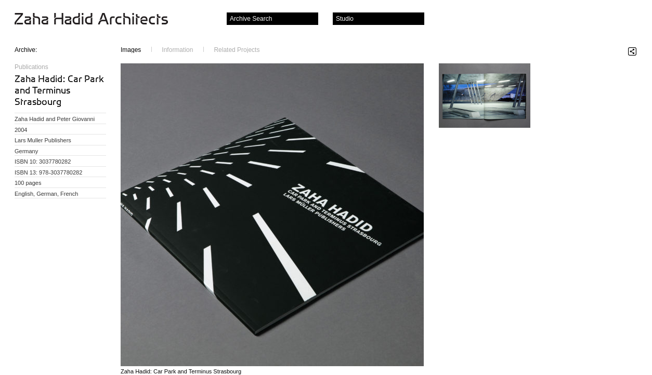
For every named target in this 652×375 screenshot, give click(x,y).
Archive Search (251, 18)
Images (131, 49)
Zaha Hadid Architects (100, 19)
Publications (31, 67)
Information (177, 49)
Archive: (26, 49)
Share (632, 51)
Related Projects (236, 49)
